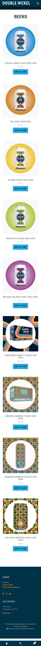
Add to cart (20, 72)
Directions (6, 613)
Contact (6, 582)
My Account (7, 643)
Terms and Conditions (11, 587)
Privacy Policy (8, 585)
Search (20, 643)
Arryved (24, 626)
